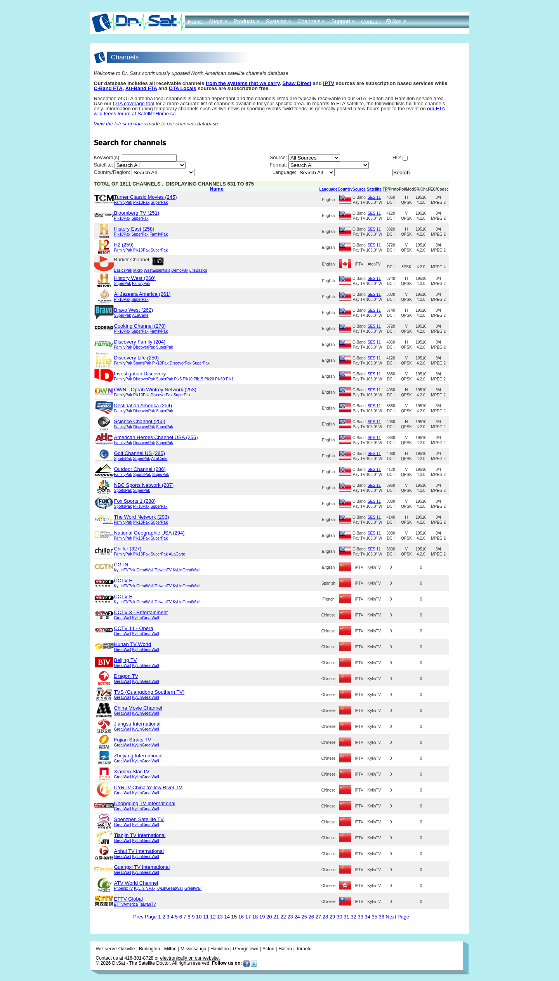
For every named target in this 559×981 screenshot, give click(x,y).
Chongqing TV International (144, 803)
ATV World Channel (136, 883)
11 (205, 917)
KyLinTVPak (124, 570)
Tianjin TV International (140, 835)
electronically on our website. (190, 958)
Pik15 (198, 379)
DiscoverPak (144, 347)
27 (318, 917)
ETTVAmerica (126, 904)
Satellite (374, 189)
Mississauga (193, 948)
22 (283, 917)
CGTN (121, 565)
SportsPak (142, 363)
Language (328, 189)
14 (226, 917)
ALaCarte (140, 315)
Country (345, 189)
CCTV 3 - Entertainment (141, 612)
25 (304, 917)
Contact (370, 22)
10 (198, 917)
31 (346, 917)
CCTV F (123, 596)
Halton (285, 948)
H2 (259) (124, 245)
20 (269, 917)
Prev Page (145, 917)
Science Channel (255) (139, 421)
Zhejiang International (138, 756)
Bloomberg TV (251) (137, 213)
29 (332, 917)
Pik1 (229, 379)
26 (311, 917)
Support (343, 21)
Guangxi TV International (142, 867)
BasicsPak (123, 270)
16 (241, 917)
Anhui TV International (139, 851)
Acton (268, 948)
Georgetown (245, 948)
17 (248, 917)
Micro (137, 270)
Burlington (149, 948)
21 (276, 917)
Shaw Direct (297, 83)
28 (325, 917)
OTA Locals (182, 88)
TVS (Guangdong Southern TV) (149, 692)
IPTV (328, 83)
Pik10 (188, 379)
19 (262, 917)
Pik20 (209, 379)
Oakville (126, 948)
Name (216, 189)
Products (247, 21)
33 (360, 917)
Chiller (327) (128, 549)
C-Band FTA (108, 88)
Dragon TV (126, 676)
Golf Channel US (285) (139, 453)
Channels (311, 21)
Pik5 (178, 379)
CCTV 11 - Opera (133, 628)
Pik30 (220, 379)
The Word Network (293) (141, 517)
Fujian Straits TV (132, 740)
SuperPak (159, 202)
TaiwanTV (163, 570)
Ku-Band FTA (141, 88)
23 (290, 917)
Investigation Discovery (140, 374)
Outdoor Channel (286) (140, 469)
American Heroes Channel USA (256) (156, 437)
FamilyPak (123, 202)
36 (381, 917)
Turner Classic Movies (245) (145, 197)
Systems (279, 21)
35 (374, 917)
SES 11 (374, 197)
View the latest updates (120, 124)
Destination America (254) (143, 405)
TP (385, 189)
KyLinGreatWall (186, 570)
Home (195, 22)
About (217, 21)
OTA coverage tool (134, 103)
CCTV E (123, 580)
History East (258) (134, 229)
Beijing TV (125, 660)
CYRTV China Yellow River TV (148, 787)
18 (255, 917)
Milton (170, 948)
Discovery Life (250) (136, 358)
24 (297, 917)
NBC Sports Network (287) (144, 485)
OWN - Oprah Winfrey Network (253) (155, 389)
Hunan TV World (132, 644)
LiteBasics (198, 270)
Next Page (398, 917)
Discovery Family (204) (140, 342)
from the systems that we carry (243, 83)
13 (219, 917)
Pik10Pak (141, 202)
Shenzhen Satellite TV (139, 819)
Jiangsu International (137, 724)
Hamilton (219, 948)
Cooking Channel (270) (140, 326)
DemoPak (179, 270)
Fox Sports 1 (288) (135, 501)
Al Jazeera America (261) (142, 294)
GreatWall (144, 570)
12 (212, 917)
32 (353, 917)
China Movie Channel (138, 708)
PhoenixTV (123, 888)
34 (367, 917)
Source (359, 189)
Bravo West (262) (133, 310)
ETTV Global (128, 899)
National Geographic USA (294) (149, 533)
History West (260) (135, 278)
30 (339, 917)
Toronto (304, 948)
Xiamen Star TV (132, 771)
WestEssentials (157, 270)
